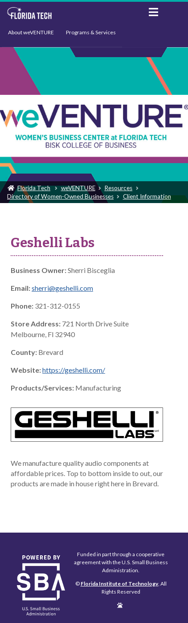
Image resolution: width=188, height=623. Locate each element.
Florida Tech (33, 187)
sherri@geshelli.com (62, 288)
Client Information (147, 196)
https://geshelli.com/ (73, 370)
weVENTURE (78, 187)
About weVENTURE (31, 32)
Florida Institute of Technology (71, 13)
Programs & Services (91, 32)
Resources (118, 187)
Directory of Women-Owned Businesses (60, 196)
